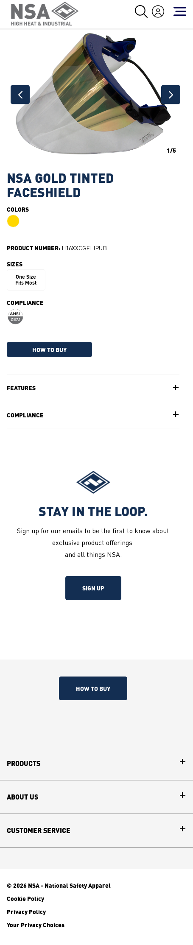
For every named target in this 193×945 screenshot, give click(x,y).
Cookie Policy (25, 898)
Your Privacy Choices (35, 924)
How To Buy (93, 688)
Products (23, 763)
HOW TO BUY (49, 349)
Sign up (93, 588)
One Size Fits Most (25, 280)
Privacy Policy (26, 911)
